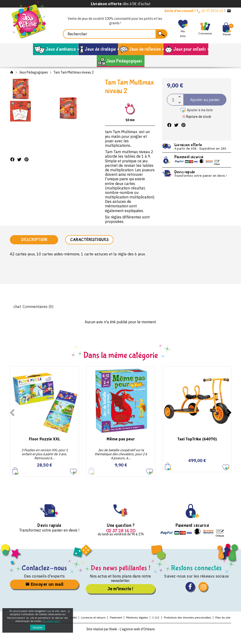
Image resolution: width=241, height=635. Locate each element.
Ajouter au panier (16, 471)
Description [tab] (34, 239)
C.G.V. (156, 617)
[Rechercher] (115, 34)
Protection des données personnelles (187, 617)
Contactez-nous (44, 568)
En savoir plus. (51, 621)
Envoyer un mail (44, 584)
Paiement (116, 617)
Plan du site (222, 617)
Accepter (38, 627)
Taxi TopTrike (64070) (197, 439)
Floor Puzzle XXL (44, 439)
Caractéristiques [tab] (89, 239)
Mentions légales (137, 617)
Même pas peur (121, 439)
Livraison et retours (93, 617)
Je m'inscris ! (120, 588)
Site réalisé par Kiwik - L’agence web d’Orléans (120, 629)
